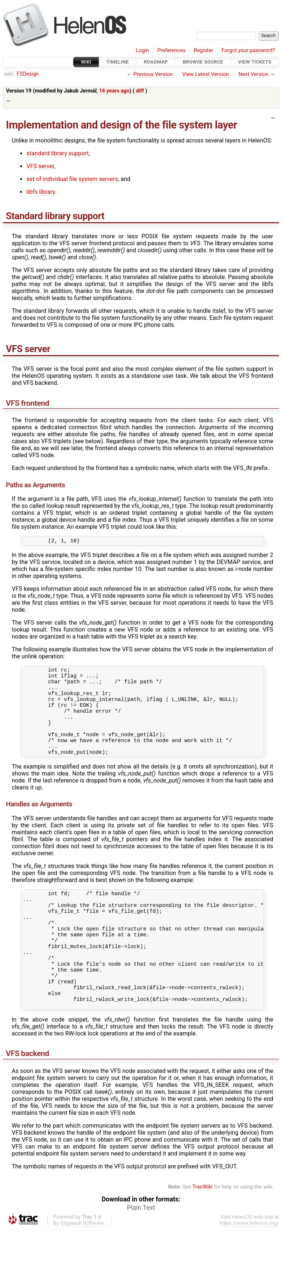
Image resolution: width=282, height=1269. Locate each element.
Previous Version (153, 74)
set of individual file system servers (72, 179)
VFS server (40, 166)
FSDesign (28, 74)
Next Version (253, 74)
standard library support (57, 153)
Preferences (171, 50)
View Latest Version (205, 74)
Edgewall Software (82, 1263)
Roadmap (156, 62)
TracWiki (202, 1226)
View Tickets (254, 62)
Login (142, 50)
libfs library (40, 191)
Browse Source (203, 62)
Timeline (117, 62)
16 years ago (114, 91)
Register (203, 50)
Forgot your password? (248, 50)
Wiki (86, 62)
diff (140, 91)
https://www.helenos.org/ (249, 1263)
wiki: (9, 74)
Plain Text (141, 1247)
